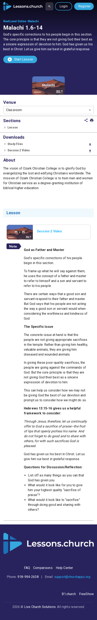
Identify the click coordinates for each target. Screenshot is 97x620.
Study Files (50, 144)
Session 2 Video (50, 151)
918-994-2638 (28, 577)
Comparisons (43, 568)
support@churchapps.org (72, 577)
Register (84, 6)
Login (64, 6)
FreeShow (86, 594)
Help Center (64, 568)
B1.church (69, 594)
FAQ (27, 568)
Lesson (13, 127)
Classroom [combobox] (14, 110)
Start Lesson (20, 59)
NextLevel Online (14, 21)
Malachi (33, 21)
